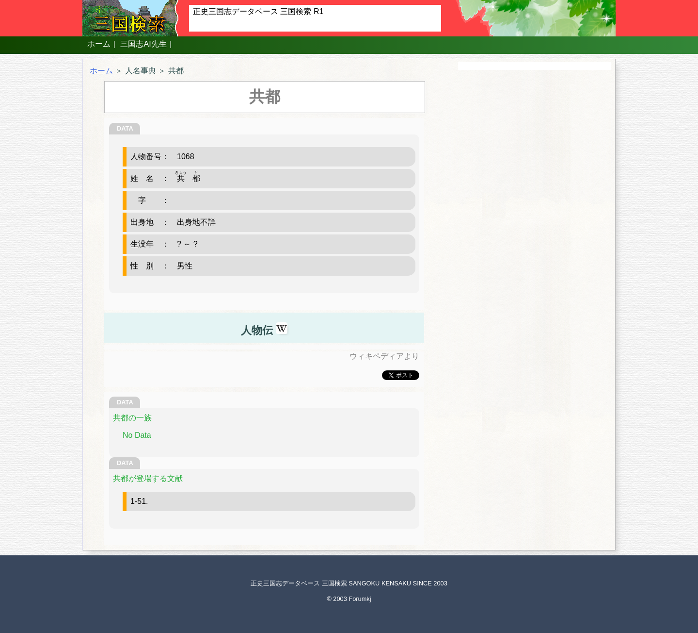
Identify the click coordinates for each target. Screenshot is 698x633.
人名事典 (140, 71)
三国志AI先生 (143, 44)
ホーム (99, 44)
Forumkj (360, 598)
